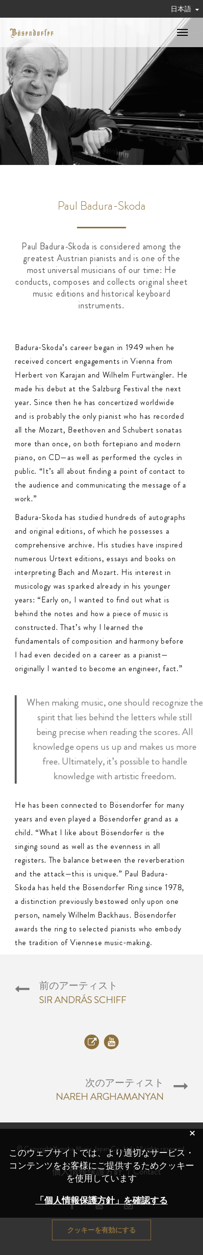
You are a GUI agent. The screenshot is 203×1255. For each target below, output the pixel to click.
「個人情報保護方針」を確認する (101, 1200)
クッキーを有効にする (101, 1230)
